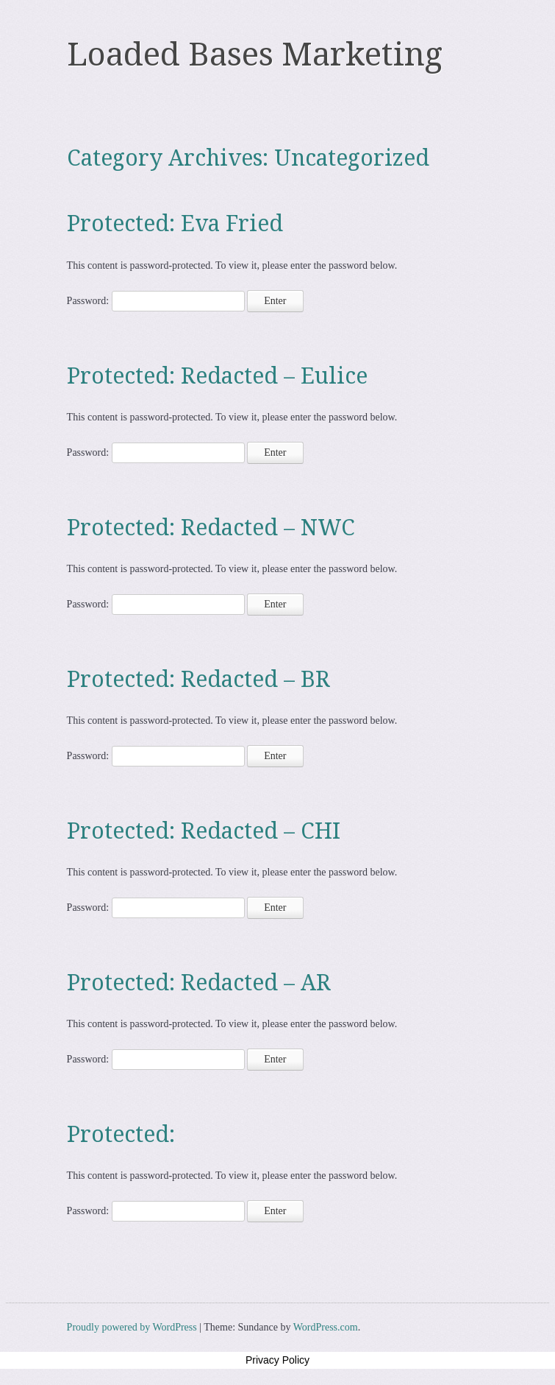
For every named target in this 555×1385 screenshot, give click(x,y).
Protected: (121, 1134)
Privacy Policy (277, 1360)
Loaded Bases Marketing (255, 54)
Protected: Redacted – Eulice (217, 376)
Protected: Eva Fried (175, 223)
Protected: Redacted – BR (198, 679)
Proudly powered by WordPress (132, 1327)
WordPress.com (325, 1327)
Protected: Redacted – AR (199, 982)
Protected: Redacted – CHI (203, 831)
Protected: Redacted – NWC (211, 527)
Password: (156, 300)
